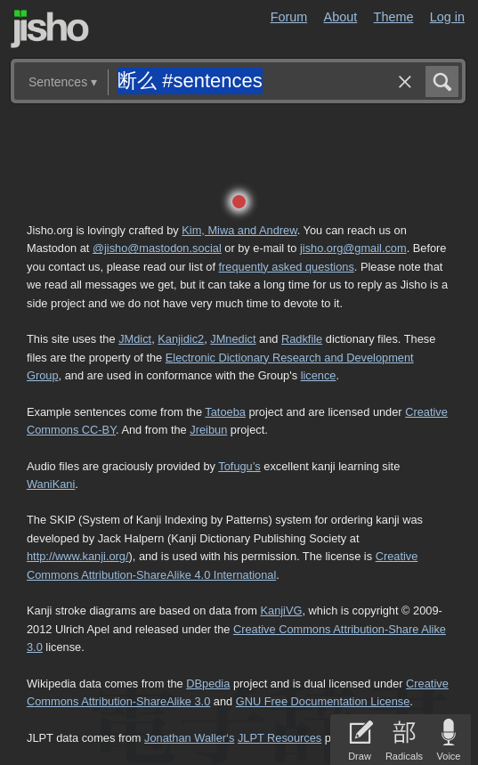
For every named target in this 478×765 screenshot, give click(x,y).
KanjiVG (281, 610)
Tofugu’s (239, 466)
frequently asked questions (286, 266)
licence (318, 375)
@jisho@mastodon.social (157, 248)
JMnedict (232, 339)
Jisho (50, 29)
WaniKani (51, 484)
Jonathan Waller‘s (189, 738)
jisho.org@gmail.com (353, 248)
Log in (447, 17)
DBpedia (208, 683)
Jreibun (208, 429)
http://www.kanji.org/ (78, 556)
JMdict (134, 339)
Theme (394, 17)
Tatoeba (225, 412)
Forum (289, 17)
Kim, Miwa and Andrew (239, 230)
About (341, 17)
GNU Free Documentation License (323, 701)
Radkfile (301, 339)
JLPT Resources (279, 738)
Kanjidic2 (181, 339)
